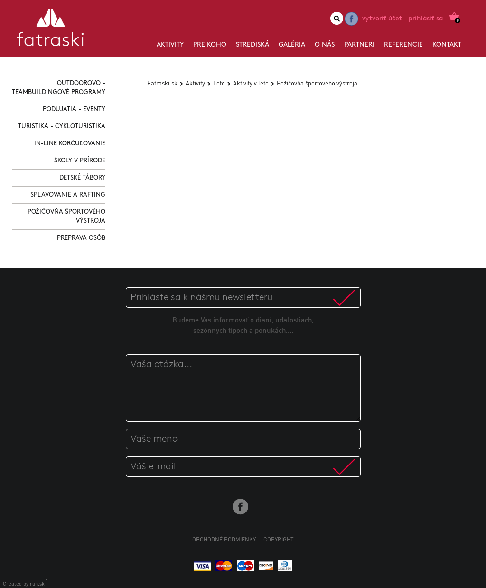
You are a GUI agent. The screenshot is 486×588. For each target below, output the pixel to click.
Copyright (278, 539)
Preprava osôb (81, 238)
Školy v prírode (79, 161)
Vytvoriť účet (382, 18)
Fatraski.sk (162, 83)
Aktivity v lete (251, 83)
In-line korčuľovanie (69, 144)
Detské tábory (82, 178)
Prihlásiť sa (426, 18)
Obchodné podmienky (224, 539)
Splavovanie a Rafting (67, 195)
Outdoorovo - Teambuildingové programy (58, 87)
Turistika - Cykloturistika (61, 126)
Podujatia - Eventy (74, 109)
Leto (219, 83)
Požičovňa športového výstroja (66, 216)
